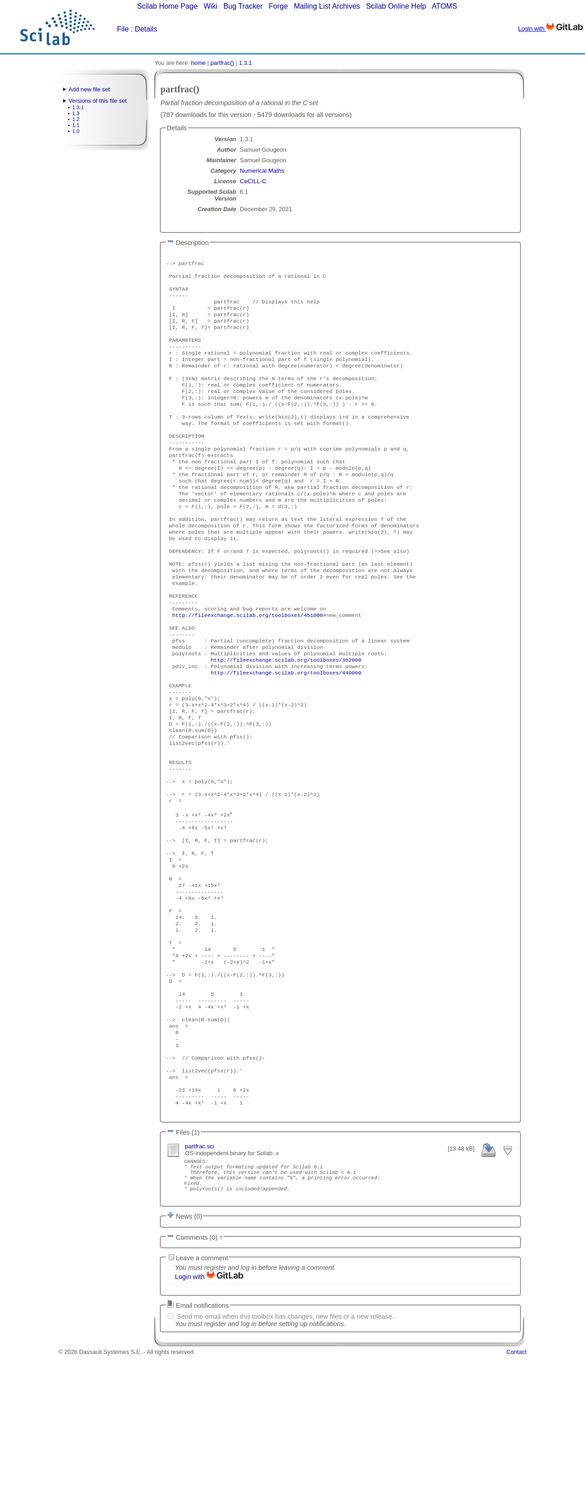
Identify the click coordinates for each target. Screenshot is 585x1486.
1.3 (76, 113)
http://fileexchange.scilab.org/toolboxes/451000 (247, 667)
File (123, 29)
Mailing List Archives (327, 6)
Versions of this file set (98, 100)
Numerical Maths (262, 170)
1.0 (76, 131)
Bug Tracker (243, 6)
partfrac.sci (199, 1267)
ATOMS (444, 6)
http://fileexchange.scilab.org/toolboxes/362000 (286, 718)
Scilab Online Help (396, 6)
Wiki (210, 6)
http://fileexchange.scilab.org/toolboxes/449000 (286, 733)
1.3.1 (78, 107)
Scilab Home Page (167, 6)
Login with (550, 28)
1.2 (76, 119)
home (198, 62)
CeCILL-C (253, 181)
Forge (278, 6)
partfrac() (222, 62)
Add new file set (89, 89)
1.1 (76, 125)
